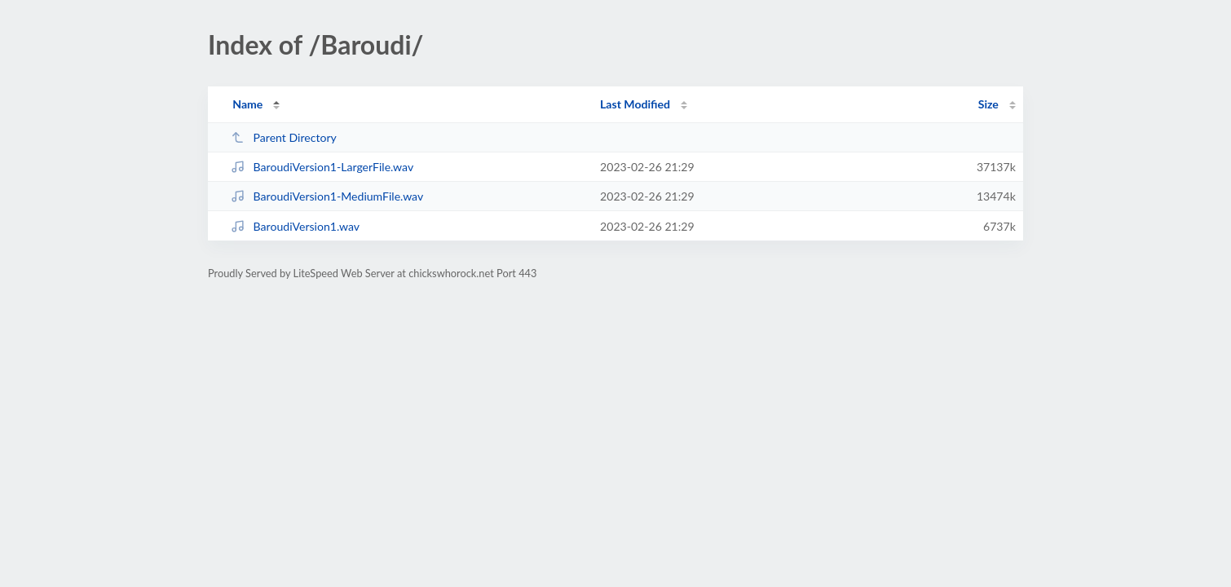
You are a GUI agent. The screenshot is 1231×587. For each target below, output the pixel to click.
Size (988, 104)
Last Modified (635, 104)
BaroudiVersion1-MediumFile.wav (327, 196)
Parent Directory (284, 137)
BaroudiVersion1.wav (295, 226)
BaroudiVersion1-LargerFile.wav (322, 167)
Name (247, 104)
